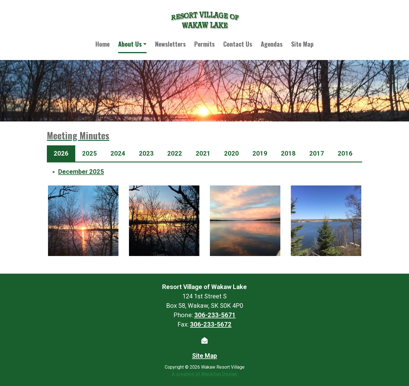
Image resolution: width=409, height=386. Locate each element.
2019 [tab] (260, 153)
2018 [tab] (288, 153)
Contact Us (237, 43)
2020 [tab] (231, 153)
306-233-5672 (210, 324)
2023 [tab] (146, 153)
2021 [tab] (203, 153)
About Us (130, 43)
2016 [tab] (345, 153)
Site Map (302, 43)
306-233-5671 (215, 315)
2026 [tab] (61, 153)
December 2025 (81, 171)
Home (102, 43)
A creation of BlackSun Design (204, 374)
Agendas (272, 43)
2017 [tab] (316, 153)
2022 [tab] (174, 153)
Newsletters (170, 43)
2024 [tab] (117, 153)
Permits (204, 43)
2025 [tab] (89, 153)
